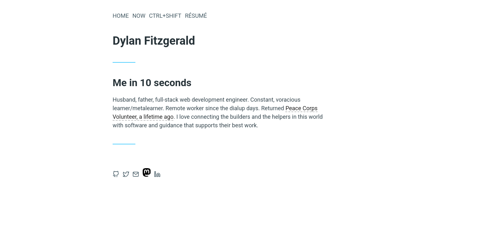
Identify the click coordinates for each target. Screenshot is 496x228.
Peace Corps (301, 108)
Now (138, 15)
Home (121, 15)
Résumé (196, 15)
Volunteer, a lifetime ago (143, 116)
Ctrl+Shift (165, 15)
